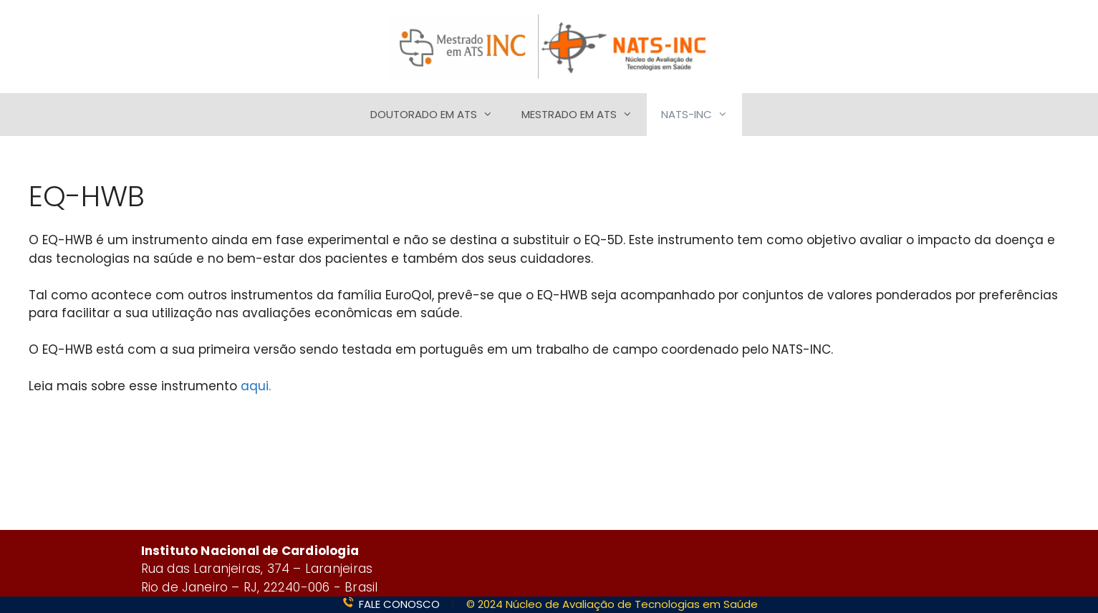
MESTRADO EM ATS (584, 114)
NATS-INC (701, 114)
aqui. (256, 386)
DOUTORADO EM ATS (438, 114)
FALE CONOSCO (399, 604)
